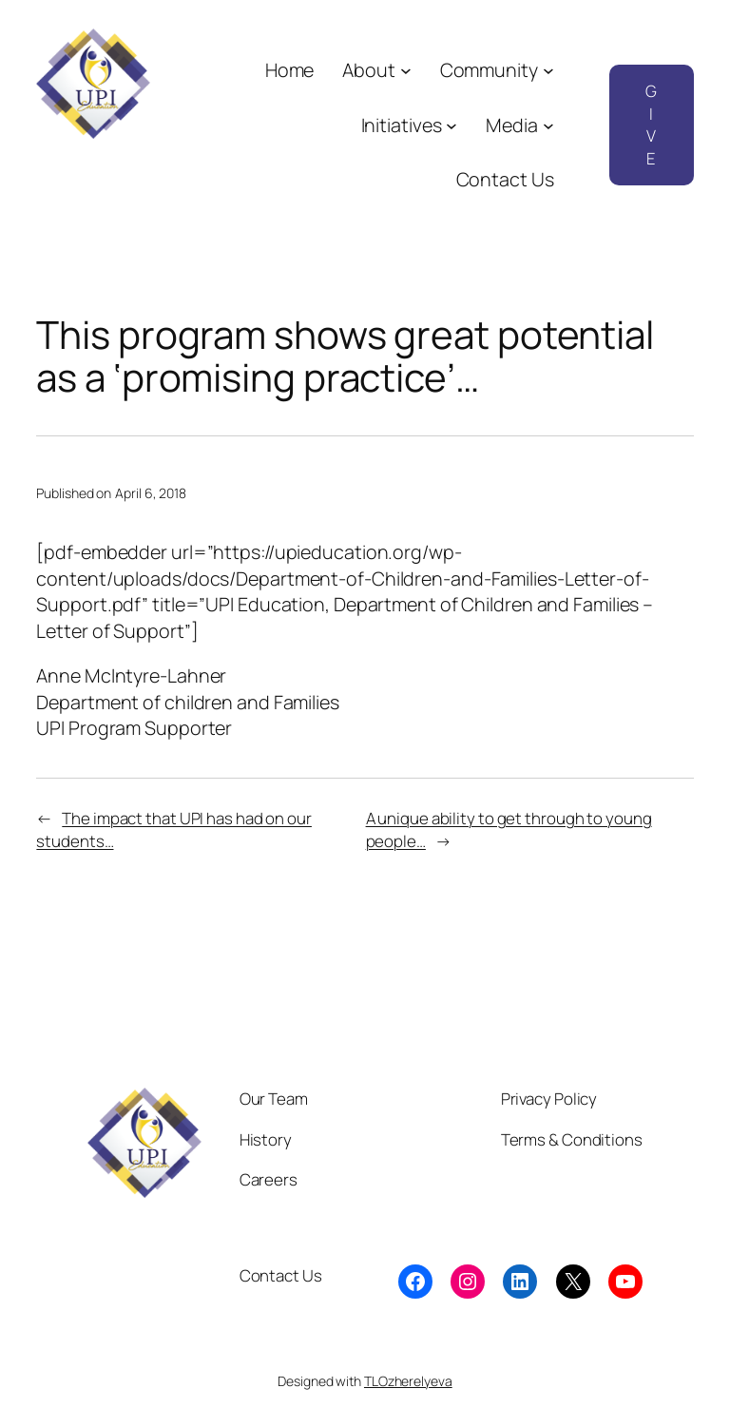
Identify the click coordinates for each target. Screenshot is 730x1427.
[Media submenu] (548, 125)
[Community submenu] (548, 70)
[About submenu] (406, 70)
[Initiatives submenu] (451, 125)
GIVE (651, 124)
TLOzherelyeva (408, 1381)
